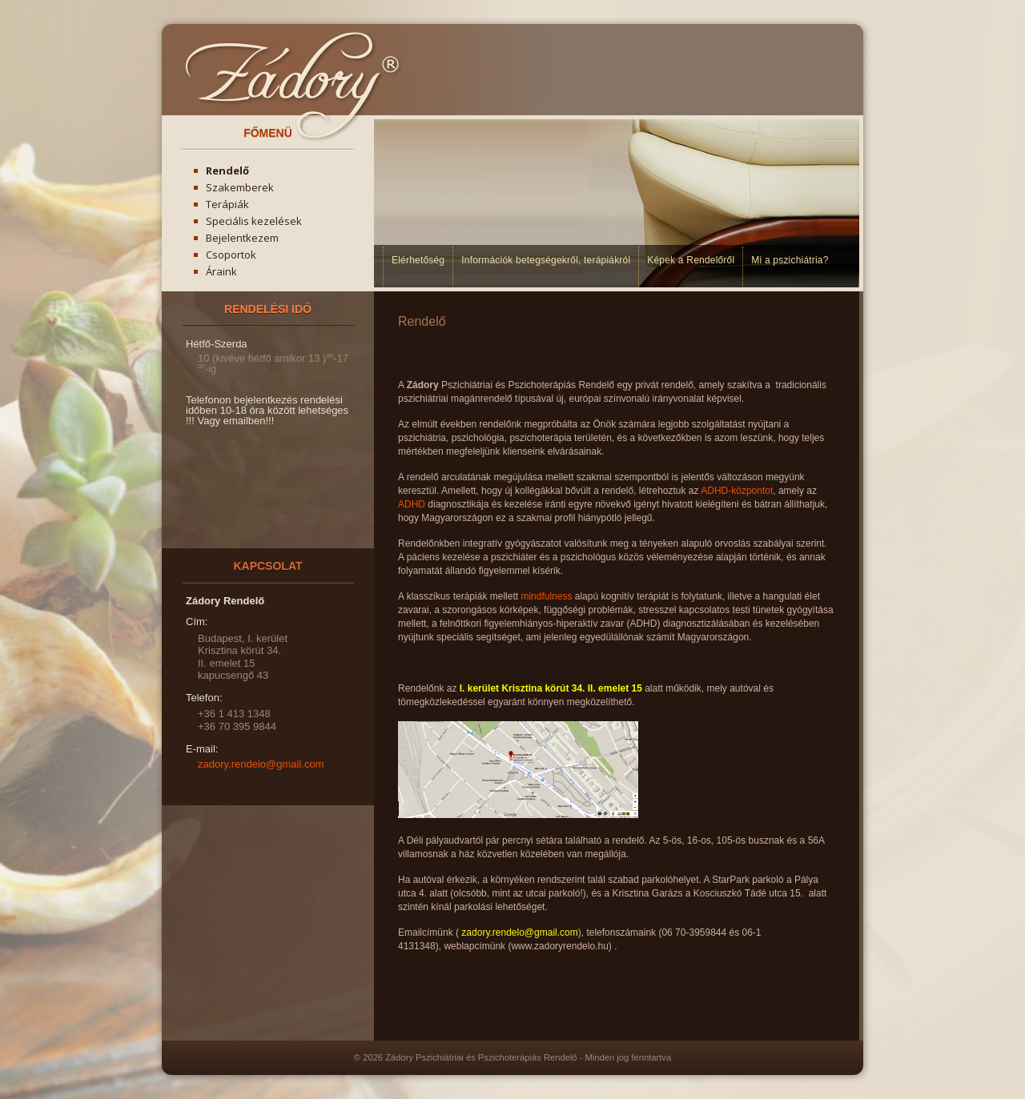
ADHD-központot (737, 490)
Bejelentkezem (242, 238)
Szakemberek (240, 187)
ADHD (411, 504)
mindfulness (547, 596)
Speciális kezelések (254, 221)
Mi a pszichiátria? (789, 260)
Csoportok (231, 254)
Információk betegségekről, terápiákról (545, 260)
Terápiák (227, 204)
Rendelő (227, 170)
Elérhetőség (418, 260)
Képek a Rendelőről (690, 260)
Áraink (221, 271)
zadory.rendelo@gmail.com (261, 764)
